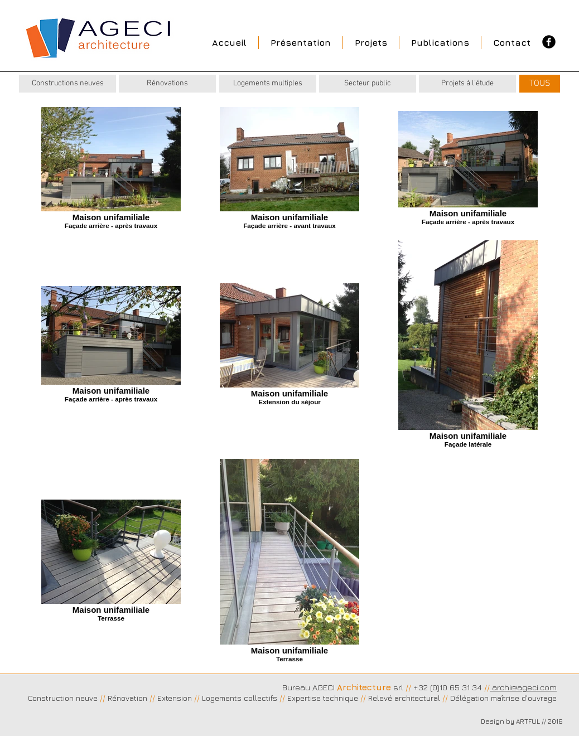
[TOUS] (539, 84)
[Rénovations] (167, 84)
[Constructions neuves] (67, 84)
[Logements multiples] (267, 84)
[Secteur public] (367, 84)
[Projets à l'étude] (467, 84)
